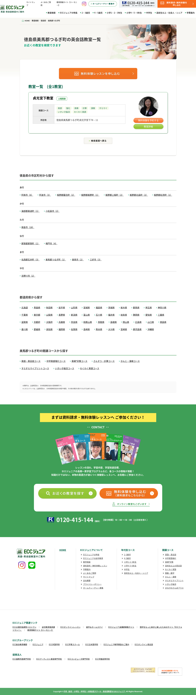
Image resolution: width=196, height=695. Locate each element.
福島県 (99, 307)
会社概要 (87, 580)
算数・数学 (169, 573)
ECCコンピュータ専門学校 (79, 659)
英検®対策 (169, 562)
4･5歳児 (127, 558)
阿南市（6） (27, 194)
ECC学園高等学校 (102, 659)
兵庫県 (62, 322)
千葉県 (24, 314)
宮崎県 (124, 329)
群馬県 (136, 307)
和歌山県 (87, 322)
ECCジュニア (38, 644)
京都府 (37, 322)
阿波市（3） (45, 194)
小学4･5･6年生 (130, 565)
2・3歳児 (86, 12)
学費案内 (191, 12)
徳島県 (163, 322)
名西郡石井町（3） (30, 259)
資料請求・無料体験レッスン (95, 565)
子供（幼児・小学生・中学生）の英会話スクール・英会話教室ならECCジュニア (94, 691)
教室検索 (52, 12)
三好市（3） (96, 259)
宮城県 (86, 307)
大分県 (111, 329)
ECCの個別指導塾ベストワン (24, 627)
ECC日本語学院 (91, 644)
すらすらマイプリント (174, 580)
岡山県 (126, 322)
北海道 (24, 307)
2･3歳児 (127, 554)
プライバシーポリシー (92, 584)
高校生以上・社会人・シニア (169, 12)
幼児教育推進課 (48, 627)
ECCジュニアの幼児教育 (93, 558)
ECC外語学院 (54, 644)
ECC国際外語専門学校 (22, 659)
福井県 (111, 314)
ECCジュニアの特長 (68, 12)
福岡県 (62, 329)
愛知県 (148, 314)
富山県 (86, 314)
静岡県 (136, 314)
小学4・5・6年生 (134, 12)
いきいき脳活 (170, 584)
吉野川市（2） (28, 275)
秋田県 (49, 307)
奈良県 (74, 322)
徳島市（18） (27, 227)
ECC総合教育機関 (20, 644)
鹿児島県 (137, 329)
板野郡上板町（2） (114, 194)
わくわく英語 (170, 569)
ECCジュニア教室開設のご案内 (116, 644)
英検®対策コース (79, 361)
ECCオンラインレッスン (70, 627)
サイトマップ (88, 576)
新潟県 (74, 314)
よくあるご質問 (89, 573)
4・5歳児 (98, 12)
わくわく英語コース (89, 368)
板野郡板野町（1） (90, 194)
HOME (62, 550)
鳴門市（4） (51, 243)
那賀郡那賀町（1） (30, 243)
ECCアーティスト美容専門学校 (49, 659)
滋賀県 (24, 322)
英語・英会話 (170, 554)
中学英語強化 (170, 558)
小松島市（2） (53, 211)
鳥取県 (101, 322)
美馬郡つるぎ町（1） (56, 259)
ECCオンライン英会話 (144, 644)
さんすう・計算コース (104, 361)
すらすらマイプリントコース (35, 368)
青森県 (37, 307)
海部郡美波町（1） (30, 211)
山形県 (74, 307)
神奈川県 (162, 307)
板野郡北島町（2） (139, 194)
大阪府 (49, 322)
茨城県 (111, 307)
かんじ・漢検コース (130, 361)
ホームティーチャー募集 (93, 587)
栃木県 (124, 307)
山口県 (151, 322)
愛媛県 (37, 329)
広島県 (138, 322)
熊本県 (99, 329)
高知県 (49, 329)
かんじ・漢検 (170, 576)
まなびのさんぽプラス (174, 587)
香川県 (24, 329)
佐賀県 (74, 329)
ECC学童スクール (72, 644)
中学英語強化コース (56, 361)
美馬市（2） (78, 259)
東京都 (37, 314)
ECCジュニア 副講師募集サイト (121, 627)
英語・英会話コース (30, 361)
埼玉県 (148, 307)
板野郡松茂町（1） (163, 194)
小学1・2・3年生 (114, 12)
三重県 (161, 314)
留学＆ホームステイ (94, 627)
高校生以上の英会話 (173, 565)
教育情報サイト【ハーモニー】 (40, 630)
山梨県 (49, 314)
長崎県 (86, 329)
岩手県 (62, 307)
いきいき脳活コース (64, 368)
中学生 (149, 12)
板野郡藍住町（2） (66, 194)
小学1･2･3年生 (130, 562)
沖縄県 (151, 329)
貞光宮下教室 (43, 98)
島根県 (113, 322)
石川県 (99, 314)
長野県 (62, 314)
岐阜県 (124, 314)
